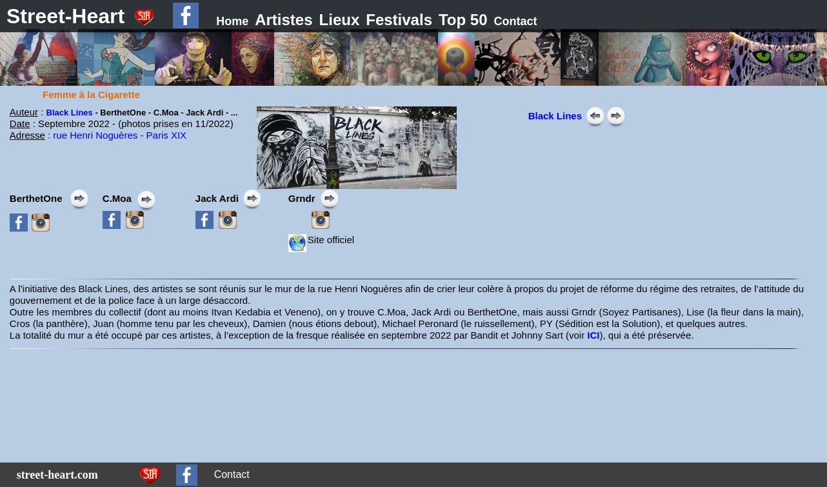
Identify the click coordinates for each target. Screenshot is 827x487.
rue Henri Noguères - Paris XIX (119, 135)
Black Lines (69, 112)
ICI (593, 335)
